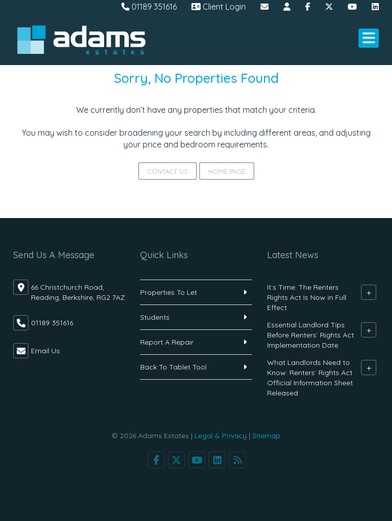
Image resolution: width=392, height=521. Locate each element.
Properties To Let (168, 292)
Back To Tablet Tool (173, 367)
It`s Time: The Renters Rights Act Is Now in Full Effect (306, 297)
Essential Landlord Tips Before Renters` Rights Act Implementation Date (310, 335)
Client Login (218, 7)
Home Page (226, 171)
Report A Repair (166, 342)
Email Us (45, 350)
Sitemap (266, 435)
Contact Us (167, 171)
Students (155, 317)
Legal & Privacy (220, 435)
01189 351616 (149, 7)
